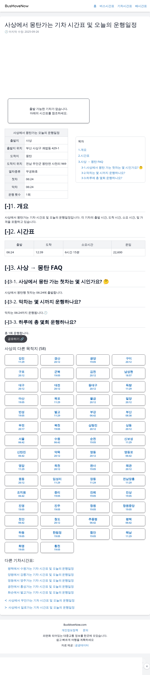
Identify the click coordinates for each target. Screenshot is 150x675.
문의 (85, 630)
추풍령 (92, 521)
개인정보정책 (70, 630)
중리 (57, 494)
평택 (129, 521)
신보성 (128, 440)
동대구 (92, 387)
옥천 (57, 467)
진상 (129, 494)
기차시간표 (124, 6)
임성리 (57, 480)
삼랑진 (92, 427)
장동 (93, 480)
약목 (57, 453)
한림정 (57, 534)
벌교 (57, 413)
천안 (21, 521)
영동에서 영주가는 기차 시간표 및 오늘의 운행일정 (41, 580)
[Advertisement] (75, 65)
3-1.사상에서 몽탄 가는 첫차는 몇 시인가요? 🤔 (112, 167)
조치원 (21, 494)
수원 (57, 440)
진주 (57, 507)
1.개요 (82, 150)
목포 (57, 400)
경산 (57, 360)
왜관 (129, 467)
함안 (93, 534)
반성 (21, 413)
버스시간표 (107, 6)
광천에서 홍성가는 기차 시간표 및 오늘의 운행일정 (41, 586)
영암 (21, 467)
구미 (129, 360)
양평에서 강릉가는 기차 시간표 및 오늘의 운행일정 (41, 574)
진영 (21, 507)
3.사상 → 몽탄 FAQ (90, 162)
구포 (21, 373)
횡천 (57, 547)
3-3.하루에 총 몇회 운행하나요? (101, 178)
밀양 (129, 400)
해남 (129, 534)
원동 (21, 480)
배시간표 (141, 6)
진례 (93, 494)
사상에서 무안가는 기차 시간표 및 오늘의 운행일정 (40, 600)
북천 (57, 427)
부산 (129, 413)
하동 (21, 534)
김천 (93, 373)
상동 (129, 427)
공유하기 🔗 (16, 339)
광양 (93, 360)
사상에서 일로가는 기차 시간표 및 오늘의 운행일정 (40, 607)
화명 (21, 547)
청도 (57, 521)
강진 (21, 360)
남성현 (128, 373)
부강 (93, 413)
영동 (93, 453)
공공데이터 (82, 645)
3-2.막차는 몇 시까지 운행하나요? (103, 173)
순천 (93, 440)
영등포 (128, 453)
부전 (21, 427)
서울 (21, 440)
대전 (57, 387)
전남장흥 (129, 480)
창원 (93, 507)
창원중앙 (129, 507)
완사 (93, 467)
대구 (21, 387)
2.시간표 (83, 155)
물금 (93, 400)
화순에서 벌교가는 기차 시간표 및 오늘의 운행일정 (41, 592)
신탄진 (21, 453)
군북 (57, 373)
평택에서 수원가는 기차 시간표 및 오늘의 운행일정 (41, 568)
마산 (21, 400)
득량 (129, 387)
